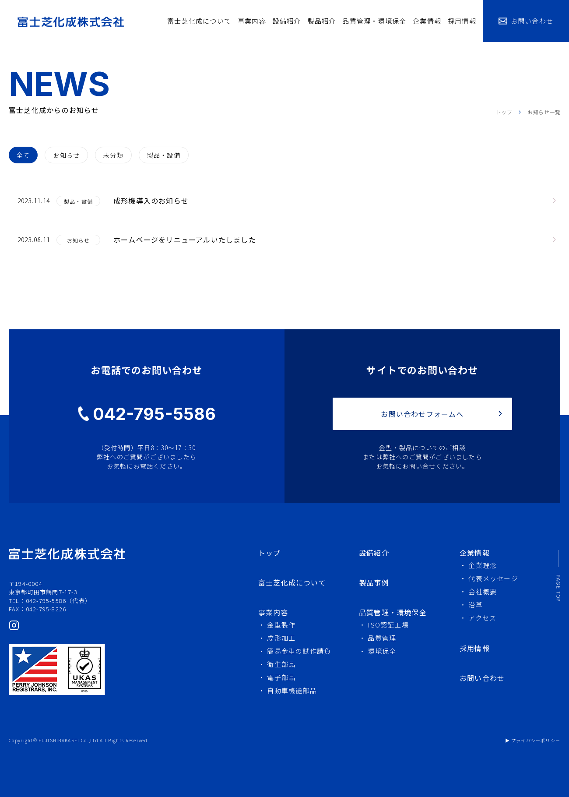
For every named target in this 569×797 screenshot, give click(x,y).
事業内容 (252, 20)
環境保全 (382, 651)
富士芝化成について (199, 20)
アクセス (482, 617)
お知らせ (66, 155)
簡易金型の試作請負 (299, 651)
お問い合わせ (532, 20)
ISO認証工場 (388, 624)
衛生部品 (281, 664)
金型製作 (281, 624)
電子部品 (281, 677)
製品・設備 (163, 155)
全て (23, 155)
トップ (504, 112)
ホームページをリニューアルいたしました (184, 239)
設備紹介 (287, 20)
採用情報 (462, 20)
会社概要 (482, 591)
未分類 (113, 155)
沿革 (475, 604)
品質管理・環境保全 (374, 20)
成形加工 (281, 637)
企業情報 (427, 20)
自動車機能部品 (291, 690)
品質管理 (382, 637)
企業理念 (482, 565)
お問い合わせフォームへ (422, 414)
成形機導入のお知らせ (151, 200)
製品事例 (374, 582)
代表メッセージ (493, 578)
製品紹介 (322, 20)
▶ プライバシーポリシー (532, 740)
